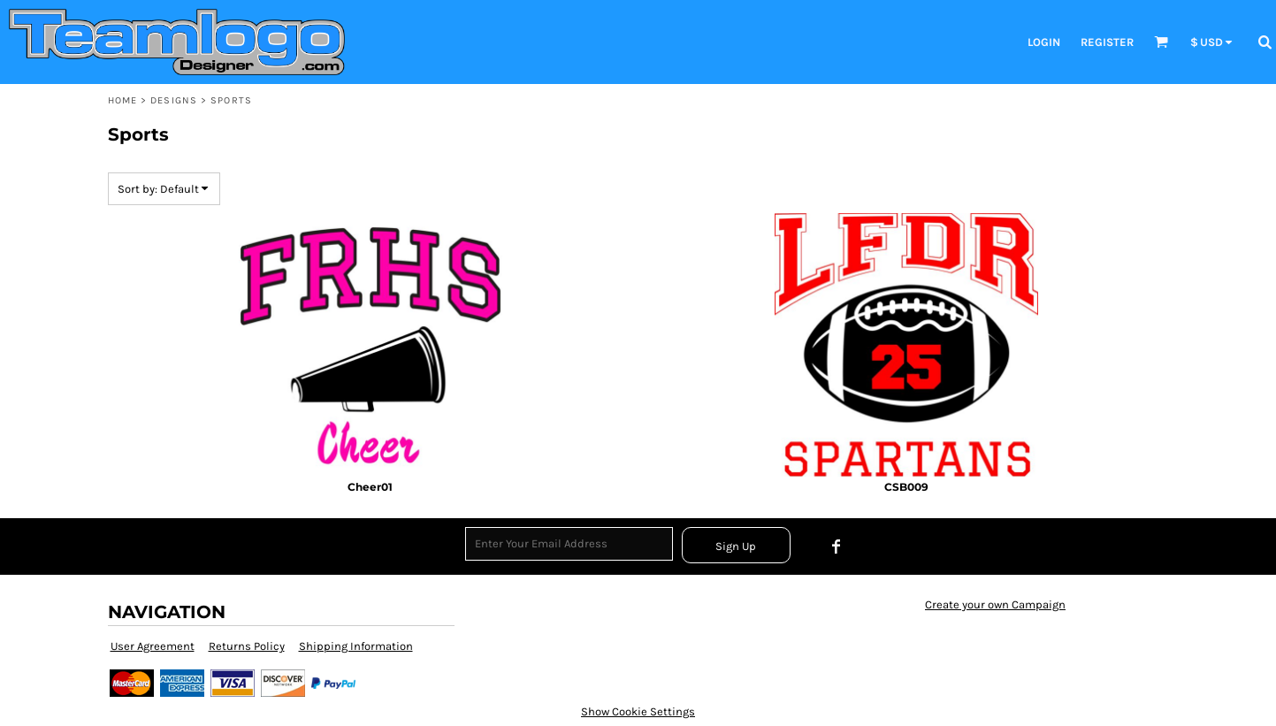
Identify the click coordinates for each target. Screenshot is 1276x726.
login (1044, 42)
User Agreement (153, 646)
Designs (173, 100)
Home (122, 100)
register (1107, 42)
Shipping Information (356, 646)
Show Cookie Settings (638, 711)
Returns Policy (247, 646)
